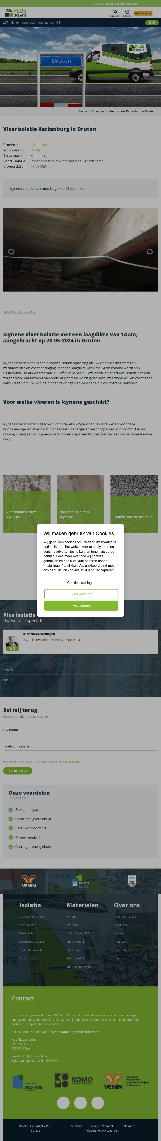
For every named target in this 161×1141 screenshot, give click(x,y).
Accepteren (81, 605)
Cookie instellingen (81, 582)
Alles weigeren (81, 594)
